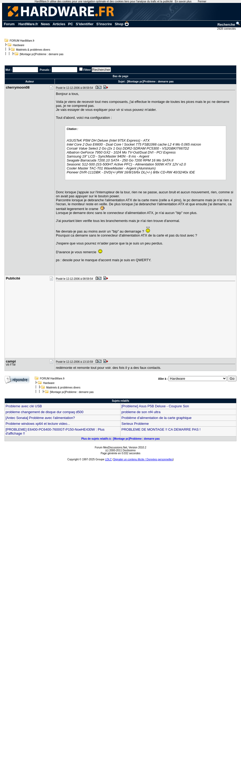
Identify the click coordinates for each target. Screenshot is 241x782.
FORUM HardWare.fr (22, 40)
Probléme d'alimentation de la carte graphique (156, 418)
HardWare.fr (28, 24)
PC (70, 24)
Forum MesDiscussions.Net (111, 447)
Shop (122, 24)
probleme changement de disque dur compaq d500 (44, 412)
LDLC (108, 459)
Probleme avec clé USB (24, 406)
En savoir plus (183, 1)
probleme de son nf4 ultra (140, 412)
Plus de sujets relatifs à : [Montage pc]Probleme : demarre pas (120, 438)
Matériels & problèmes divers (33, 49)
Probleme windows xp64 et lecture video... (38, 424)
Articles (59, 24)
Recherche (228, 25)
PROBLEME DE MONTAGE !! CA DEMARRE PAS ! (160, 429)
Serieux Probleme (135, 424)
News (45, 24)
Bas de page (120, 76)
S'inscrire (104, 24)
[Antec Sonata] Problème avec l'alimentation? (40, 418)
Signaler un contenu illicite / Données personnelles (143, 459)
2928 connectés (226, 28)
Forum (9, 24)
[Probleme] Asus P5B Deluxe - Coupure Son (155, 406)
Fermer (202, 1)
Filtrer (87, 69)
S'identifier (84, 24)
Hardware (18, 45)
